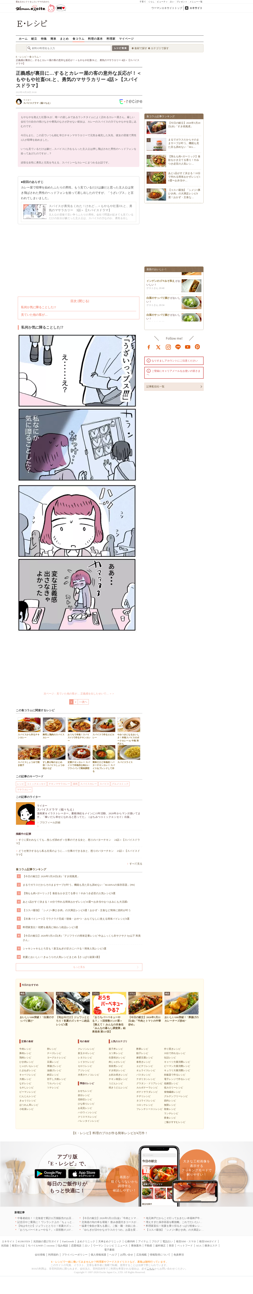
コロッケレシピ (144, 1105)
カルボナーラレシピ (147, 1087)
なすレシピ (25, 1083)
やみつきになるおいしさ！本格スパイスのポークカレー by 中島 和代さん (128, 731)
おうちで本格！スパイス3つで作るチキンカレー (79, 729)
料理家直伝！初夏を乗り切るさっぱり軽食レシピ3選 (176, 1225)
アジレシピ (84, 1070)
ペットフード (185, 1245)
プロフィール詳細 (50, 822)
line (178, 347)
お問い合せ (126, 1254)
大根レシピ (25, 1079)
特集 (44, 38)
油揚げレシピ (54, 1070)
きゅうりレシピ (27, 1100)
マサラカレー (24, 789)
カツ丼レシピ (116, 1053)
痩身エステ (211, 1245)
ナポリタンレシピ (145, 1079)
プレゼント (182, 2)
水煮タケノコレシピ (88, 1074)
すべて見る (135, 863)
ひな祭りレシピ (86, 1103)
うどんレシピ (116, 1083)
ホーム (23, 38)
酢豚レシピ (142, 1049)
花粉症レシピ (85, 1099)
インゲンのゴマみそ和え (160, 285)
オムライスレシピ (145, 1070)
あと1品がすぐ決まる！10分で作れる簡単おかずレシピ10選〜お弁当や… (184, 177)
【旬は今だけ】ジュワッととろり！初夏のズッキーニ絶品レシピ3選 (56, 1225)
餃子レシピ (142, 1053)
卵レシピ (52, 1049)
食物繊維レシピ (172, 1092)
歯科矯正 (160, 1245)
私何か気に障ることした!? (38, 307)
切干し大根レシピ (56, 1079)
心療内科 (130, 1241)
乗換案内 (136, 1245)
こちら (150, 1268)
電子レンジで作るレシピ (177, 1079)
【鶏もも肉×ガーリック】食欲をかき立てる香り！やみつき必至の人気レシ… (184, 160)
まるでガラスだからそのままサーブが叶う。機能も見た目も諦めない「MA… (183, 143)
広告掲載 (141, 1254)
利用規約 (53, 1254)
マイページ (126, 38)
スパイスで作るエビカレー (104, 728)
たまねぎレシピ (27, 1070)
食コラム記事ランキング (31, 869)
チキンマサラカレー (59, 783)
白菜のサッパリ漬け (158, 302)
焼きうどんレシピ (118, 1087)
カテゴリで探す (160, 48)
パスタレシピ (143, 1074)
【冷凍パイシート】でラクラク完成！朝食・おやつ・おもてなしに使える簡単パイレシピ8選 (76, 918)
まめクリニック (86, 1241)
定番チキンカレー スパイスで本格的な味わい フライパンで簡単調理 (79, 757)
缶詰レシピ (170, 1057)
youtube (188, 347)
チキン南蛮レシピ (118, 1079)
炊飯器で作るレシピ (174, 1074)
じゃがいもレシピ (28, 1066)
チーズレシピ (54, 1053)
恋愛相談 (76, 1245)
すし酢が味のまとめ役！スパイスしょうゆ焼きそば (54, 757)
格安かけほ (18, 1245)
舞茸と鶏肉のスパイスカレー (54, 728)
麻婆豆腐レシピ (144, 1057)
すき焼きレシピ (117, 1070)
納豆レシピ (53, 1074)
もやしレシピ (26, 1087)
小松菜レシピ (26, 1109)
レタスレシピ (85, 1057)
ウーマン (98, 1245)
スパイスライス (128, 754)
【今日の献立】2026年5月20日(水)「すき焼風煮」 (51, 876)
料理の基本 (95, 38)
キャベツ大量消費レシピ (177, 1062)
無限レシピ (170, 1105)
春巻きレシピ (143, 1062)
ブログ (155, 1241)
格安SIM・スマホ (186, 1241)
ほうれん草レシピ (28, 1105)
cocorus (51, 1245)
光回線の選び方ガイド (46, 1241)
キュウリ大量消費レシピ (177, 1070)
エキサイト (196, 8)
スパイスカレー (88, 783)
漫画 (75, 783)
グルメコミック (120, 783)
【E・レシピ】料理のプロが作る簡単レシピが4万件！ (110, 1133)
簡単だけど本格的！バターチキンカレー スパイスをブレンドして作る (104, 758)
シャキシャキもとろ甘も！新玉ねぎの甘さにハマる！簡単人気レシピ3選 (64, 948)
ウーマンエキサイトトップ (166, 8)
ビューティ (162, 2)
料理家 (111, 38)
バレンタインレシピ (88, 1121)
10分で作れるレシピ (174, 1053)
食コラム (78, 38)
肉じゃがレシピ (117, 1062)
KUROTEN (24, 1241)
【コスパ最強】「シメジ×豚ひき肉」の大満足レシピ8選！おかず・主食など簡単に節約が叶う (77, 910)
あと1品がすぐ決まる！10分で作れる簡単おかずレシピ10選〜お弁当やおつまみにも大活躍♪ (75, 901)
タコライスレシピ (145, 1100)
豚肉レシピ (25, 1053)
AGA (198, 1245)
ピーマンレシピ (27, 1092)
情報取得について (160, 1254)
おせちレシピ (85, 1091)
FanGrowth (68, 1241)
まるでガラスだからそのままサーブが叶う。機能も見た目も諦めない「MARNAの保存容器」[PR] (79, 884)
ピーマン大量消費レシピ (177, 1066)
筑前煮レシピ (116, 1066)
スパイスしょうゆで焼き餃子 (29, 755)
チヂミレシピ (143, 1096)
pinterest (197, 347)
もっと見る (79, 967)
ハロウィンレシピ (87, 1112)
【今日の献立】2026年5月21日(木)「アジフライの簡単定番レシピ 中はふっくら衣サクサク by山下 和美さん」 (82, 938)
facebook (149, 347)
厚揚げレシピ (54, 1066)
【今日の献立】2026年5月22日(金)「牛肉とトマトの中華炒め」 (118, 1218)
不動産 (148, 1245)
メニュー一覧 (196, 2)
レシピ (20, 783)
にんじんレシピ (27, 1096)
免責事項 (179, 1254)
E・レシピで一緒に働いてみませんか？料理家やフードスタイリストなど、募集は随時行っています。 (109, 1261)
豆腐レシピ (53, 1062)
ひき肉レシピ (26, 1062)
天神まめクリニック (109, 1241)
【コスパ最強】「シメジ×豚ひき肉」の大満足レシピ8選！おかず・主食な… (184, 193)
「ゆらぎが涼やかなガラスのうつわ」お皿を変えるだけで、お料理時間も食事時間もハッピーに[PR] (139, 1229)
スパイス (104, 783)
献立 (34, 38)
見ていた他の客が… (34, 314)
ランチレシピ (171, 1113)
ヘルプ (113, 1254)
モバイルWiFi (35, 1245)
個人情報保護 (98, 1254)
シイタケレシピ (86, 1062)
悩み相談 (63, 1245)
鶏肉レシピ (25, 1057)
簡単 (53, 38)
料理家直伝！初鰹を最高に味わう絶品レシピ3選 (50, 927)
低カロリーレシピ (173, 1087)
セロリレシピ (85, 1066)
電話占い (167, 1241)
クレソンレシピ (86, 1049)
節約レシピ (170, 1100)
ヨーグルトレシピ (56, 1057)
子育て (143, 2)
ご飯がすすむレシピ (174, 1122)
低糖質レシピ (171, 1083)
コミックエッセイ (36, 783)
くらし (151, 2)
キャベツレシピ (27, 1074)
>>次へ (83, 701)
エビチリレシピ (144, 1066)
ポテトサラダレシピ (147, 1092)
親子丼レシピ (116, 1049)
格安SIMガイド (208, 1241)
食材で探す (140, 48)
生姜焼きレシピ (117, 1057)
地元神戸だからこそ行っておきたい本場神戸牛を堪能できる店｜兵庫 (186, 1218)
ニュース (122, 1245)
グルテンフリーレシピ (176, 1096)
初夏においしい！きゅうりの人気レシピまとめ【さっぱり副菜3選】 (62, 957)
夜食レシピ (170, 1117)
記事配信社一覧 (155, 386)
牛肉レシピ (25, 1049)
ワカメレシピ (54, 1083)
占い (172, 2)
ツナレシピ (53, 1087)
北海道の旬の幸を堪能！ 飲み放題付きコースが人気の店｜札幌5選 (120, 1222)
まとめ (64, 38)
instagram (168, 347)
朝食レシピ (170, 1109)
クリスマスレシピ (87, 1116)
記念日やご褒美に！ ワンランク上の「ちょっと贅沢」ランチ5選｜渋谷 (58, 1222)
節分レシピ (84, 1095)
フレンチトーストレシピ (149, 1109)
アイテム (143, 1241)
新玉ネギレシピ (86, 1053)
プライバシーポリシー (75, 1254)
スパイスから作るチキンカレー (29, 728)
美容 (171, 1245)
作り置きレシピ (172, 1049)
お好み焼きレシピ (118, 1074)
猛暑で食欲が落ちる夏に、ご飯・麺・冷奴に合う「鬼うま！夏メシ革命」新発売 (128, 1225)
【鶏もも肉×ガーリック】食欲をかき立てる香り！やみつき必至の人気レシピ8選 (69, 893)
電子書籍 (109, 1249)
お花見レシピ (85, 1108)
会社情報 (40, 1254)
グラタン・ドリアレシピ (149, 1083)
